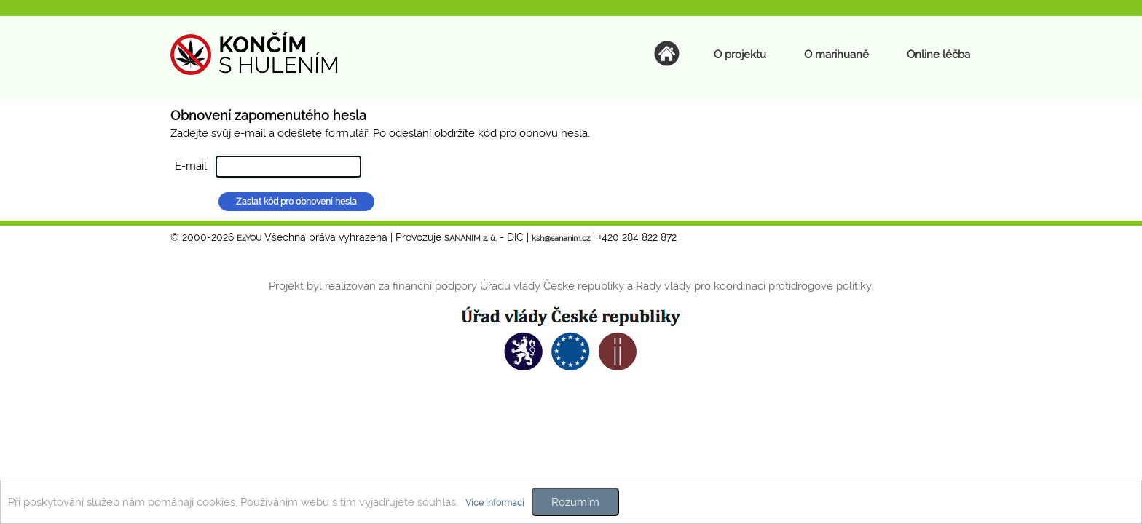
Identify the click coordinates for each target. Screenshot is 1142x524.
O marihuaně (836, 54)
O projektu (740, 54)
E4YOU (249, 238)
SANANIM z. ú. (470, 238)
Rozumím (575, 502)
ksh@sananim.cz (561, 238)
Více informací (494, 503)
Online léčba (938, 54)
